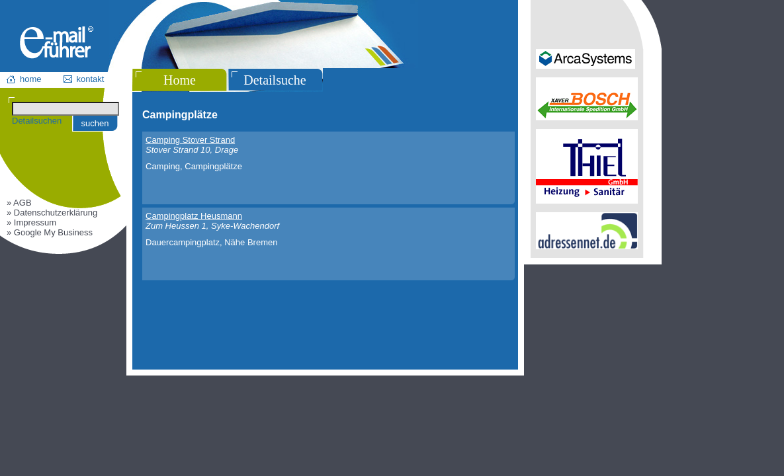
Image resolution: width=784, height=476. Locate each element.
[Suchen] (65, 109)
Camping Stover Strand (190, 140)
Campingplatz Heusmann (194, 216)
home (31, 79)
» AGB (19, 203)
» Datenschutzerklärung (52, 213)
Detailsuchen (37, 121)
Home (179, 80)
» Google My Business (50, 232)
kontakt (91, 79)
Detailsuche (274, 80)
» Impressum (31, 222)
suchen (95, 123)
